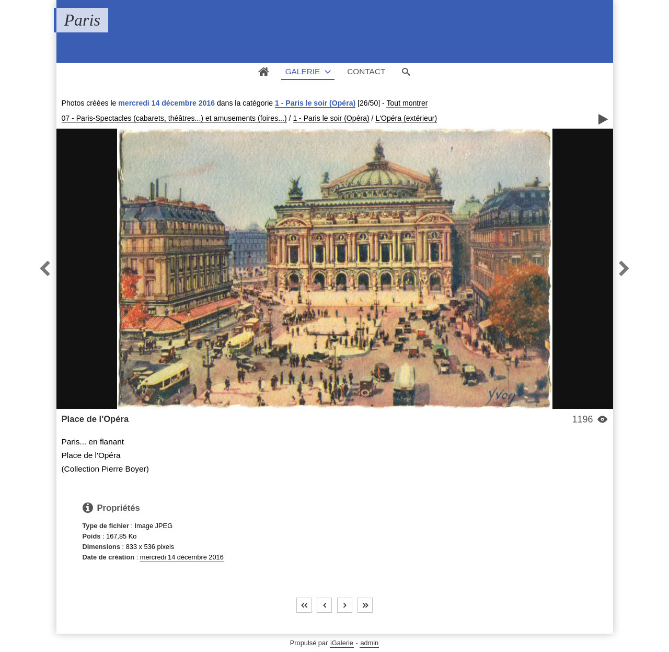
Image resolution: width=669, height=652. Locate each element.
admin (369, 643)
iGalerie (341, 643)
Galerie (302, 71)
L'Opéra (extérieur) (406, 118)
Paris (82, 19)
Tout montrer (407, 103)
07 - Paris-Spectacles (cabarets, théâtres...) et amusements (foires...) (174, 118)
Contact (366, 71)
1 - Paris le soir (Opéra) (315, 103)
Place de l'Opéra (95, 419)
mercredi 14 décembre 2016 (182, 557)
